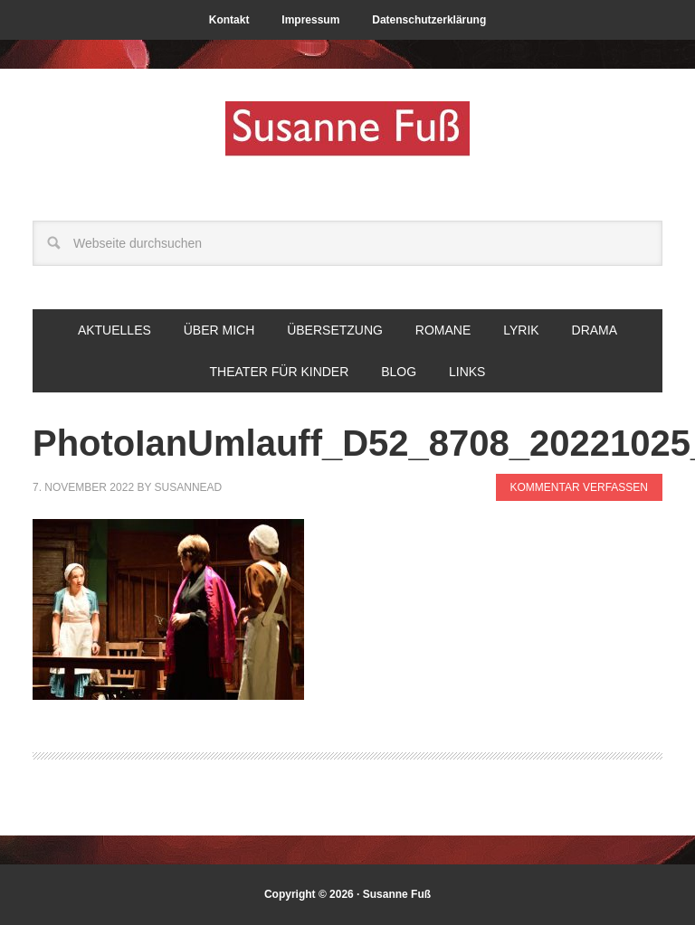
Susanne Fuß (347, 137)
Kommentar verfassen (579, 487)
